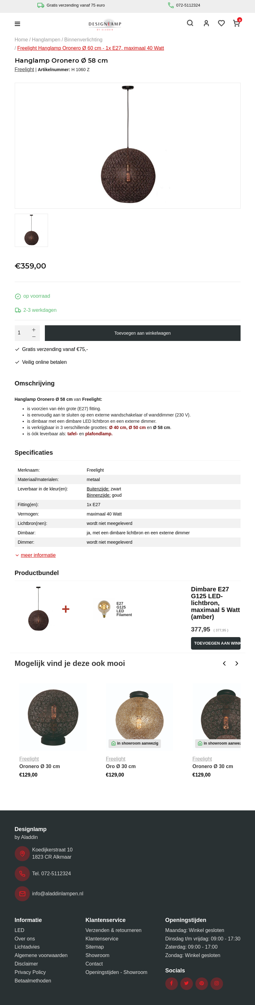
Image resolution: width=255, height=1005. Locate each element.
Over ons (25, 938)
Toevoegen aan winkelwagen (142, 333)
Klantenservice (101, 938)
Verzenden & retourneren (113, 930)
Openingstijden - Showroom (116, 972)
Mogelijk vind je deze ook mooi (70, 663)
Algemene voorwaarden (41, 955)
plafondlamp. (99, 433)
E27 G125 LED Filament (124, 609)
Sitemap (94, 947)
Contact (94, 963)
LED (19, 930)
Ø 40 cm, (118, 427)
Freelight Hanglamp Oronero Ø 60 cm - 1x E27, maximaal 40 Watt (90, 48)
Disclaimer (26, 963)
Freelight (24, 69)
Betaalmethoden (33, 980)
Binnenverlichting (83, 39)
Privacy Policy (30, 972)
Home (21, 39)
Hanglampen (46, 39)
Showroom (97, 955)
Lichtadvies (27, 947)
